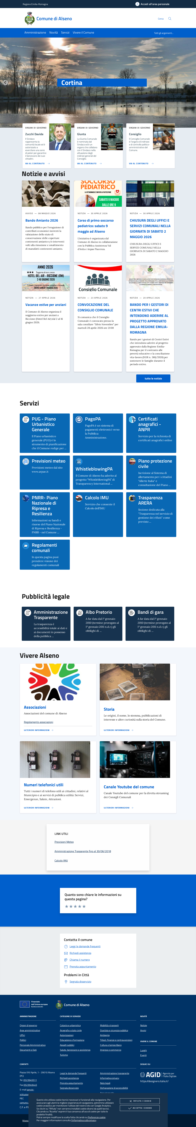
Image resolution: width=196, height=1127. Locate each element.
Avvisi (143, 1030)
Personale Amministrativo (33, 1045)
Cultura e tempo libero (111, 1045)
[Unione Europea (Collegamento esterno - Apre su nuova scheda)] (35, 1005)
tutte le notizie (153, 378)
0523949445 (30, 1085)
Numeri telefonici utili (43, 785)
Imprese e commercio (110, 1050)
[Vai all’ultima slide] (5, 82)
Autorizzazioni (66, 1035)
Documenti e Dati (28, 1050)
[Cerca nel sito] (169, 18)
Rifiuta (139, 1101)
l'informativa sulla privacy (83, 1120)
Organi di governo (28, 1025)
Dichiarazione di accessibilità (114, 1088)
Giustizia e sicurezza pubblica (114, 1030)
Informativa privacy (109, 1078)
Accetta (139, 1108)
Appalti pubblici (67, 1045)
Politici (23, 1040)
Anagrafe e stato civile (71, 1030)
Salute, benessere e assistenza (75, 1050)
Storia (109, 709)
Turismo (64, 1055)
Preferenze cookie (96, 1117)
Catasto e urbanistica (70, 1025)
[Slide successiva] (190, 82)
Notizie (143, 1025)
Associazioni (35, 707)
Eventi (143, 1055)
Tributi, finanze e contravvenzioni (116, 1040)
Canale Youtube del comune (129, 787)
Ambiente (105, 1035)
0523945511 (30, 1080)
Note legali (105, 1083)
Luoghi (143, 1050)
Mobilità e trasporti (109, 1025)
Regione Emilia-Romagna (35, 4)
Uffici (22, 1035)
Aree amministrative (30, 1030)
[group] (98, 89)
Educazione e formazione (72, 1040)
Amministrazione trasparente (114, 1073)
